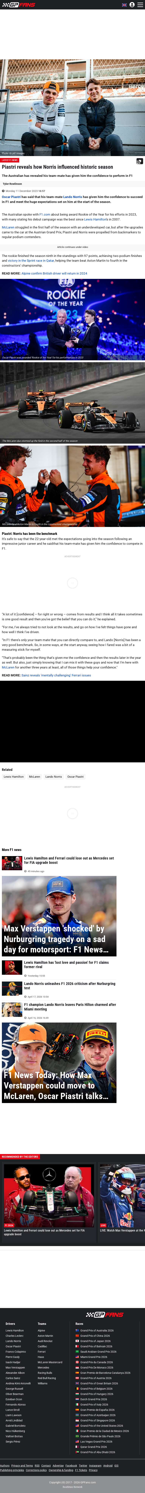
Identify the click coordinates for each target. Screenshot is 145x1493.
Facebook (71, 1465)
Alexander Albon (15, 1372)
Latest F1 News (9, 160)
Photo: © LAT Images (13, 153)
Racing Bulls (45, 1372)
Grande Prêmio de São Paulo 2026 (98, 1436)
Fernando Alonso (16, 1404)
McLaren (8, 227)
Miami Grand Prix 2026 (91, 1356)
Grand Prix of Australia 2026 (95, 1330)
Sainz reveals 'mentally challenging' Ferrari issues (56, 675)
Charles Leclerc (14, 1335)
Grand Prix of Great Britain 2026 (97, 1383)
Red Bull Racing (47, 1378)
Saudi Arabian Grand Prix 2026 (96, 1351)
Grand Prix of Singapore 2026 (95, 1420)
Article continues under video (72, 247)
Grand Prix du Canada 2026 (94, 1362)
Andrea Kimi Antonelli (18, 1383)
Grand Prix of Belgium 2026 (94, 1388)
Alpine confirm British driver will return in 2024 (54, 273)
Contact (46, 1465)
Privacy (93, 1470)
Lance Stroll (12, 1409)
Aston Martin (45, 1335)
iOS (116, 1465)
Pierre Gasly (13, 1356)
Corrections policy (36, 1470)
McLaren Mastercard (50, 1362)
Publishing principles (12, 1470)
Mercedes (43, 1367)
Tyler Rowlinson (12, 183)
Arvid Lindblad (14, 1420)
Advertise (58, 1465)
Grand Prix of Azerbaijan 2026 (96, 1415)
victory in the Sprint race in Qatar (31, 260)
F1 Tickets (81, 1470)
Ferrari (42, 1351)
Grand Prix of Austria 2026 (94, 1378)
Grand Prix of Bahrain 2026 (94, 1346)
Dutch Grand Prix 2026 (91, 1399)
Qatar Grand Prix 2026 (91, 1446)
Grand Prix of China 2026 (93, 1335)
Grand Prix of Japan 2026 (93, 1341)
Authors (4, 1465)
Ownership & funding (61, 1470)
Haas (41, 1356)
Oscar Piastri (11, 197)
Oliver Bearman (15, 1394)
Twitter (83, 1465)
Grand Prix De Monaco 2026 (94, 1367)
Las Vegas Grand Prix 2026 (94, 1441)
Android (108, 1465)
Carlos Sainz (13, 1378)
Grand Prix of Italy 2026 (92, 1404)
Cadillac (42, 1346)
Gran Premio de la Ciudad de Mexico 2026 (102, 1431)
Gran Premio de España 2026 (95, 1409)
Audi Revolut (45, 1341)
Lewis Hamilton (95, 219)
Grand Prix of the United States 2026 (99, 1425)
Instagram (95, 1465)
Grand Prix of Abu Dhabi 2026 (95, 1452)
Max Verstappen (15, 1367)
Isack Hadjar (13, 1362)
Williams (42, 1383)
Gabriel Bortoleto (15, 1425)
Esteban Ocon (14, 1399)
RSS (37, 1465)
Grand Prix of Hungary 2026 (94, 1394)
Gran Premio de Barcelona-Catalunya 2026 (103, 1372)
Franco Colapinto (16, 1351)
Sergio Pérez (13, 1441)
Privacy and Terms (22, 1465)
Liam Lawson (14, 1415)
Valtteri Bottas (14, 1436)
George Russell (14, 1388)
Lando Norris (72, 197)
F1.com (44, 214)
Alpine (41, 1330)
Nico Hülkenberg (15, 1431)
